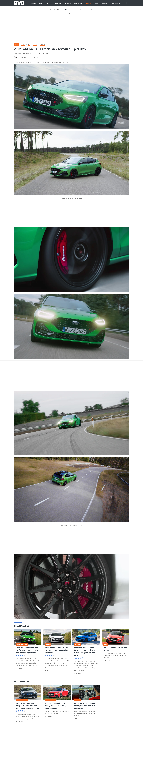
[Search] (128, 3)
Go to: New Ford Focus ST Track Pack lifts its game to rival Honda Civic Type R (41, 63)
